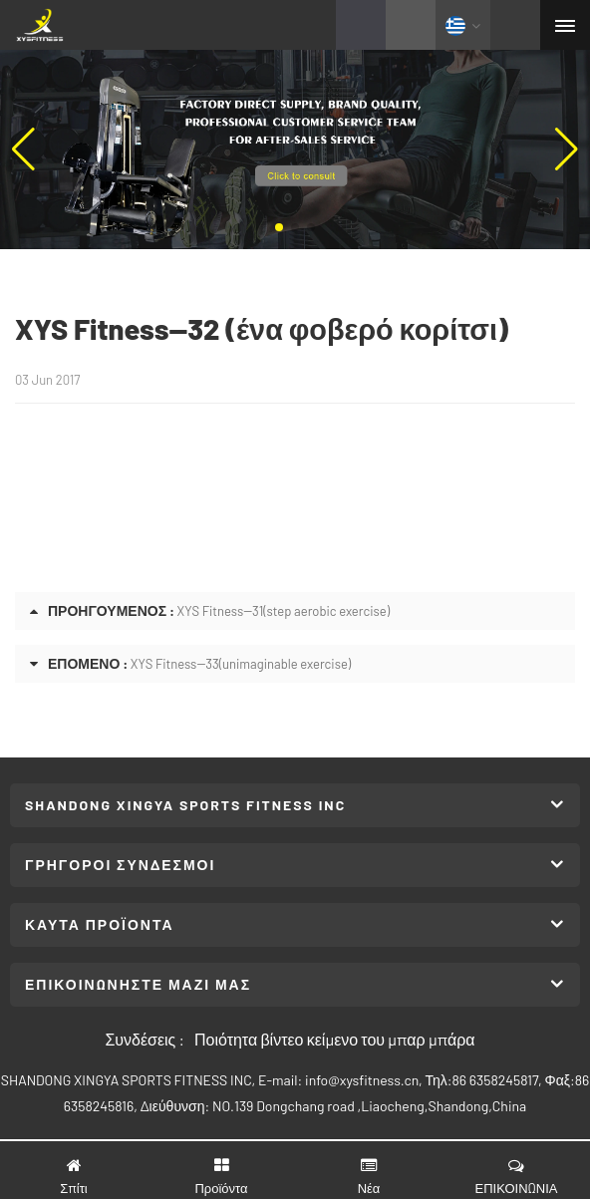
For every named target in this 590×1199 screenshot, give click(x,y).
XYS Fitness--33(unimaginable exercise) (241, 664)
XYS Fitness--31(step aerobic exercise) (284, 611)
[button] (279, 227)
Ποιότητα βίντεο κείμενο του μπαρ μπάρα (334, 1039)
